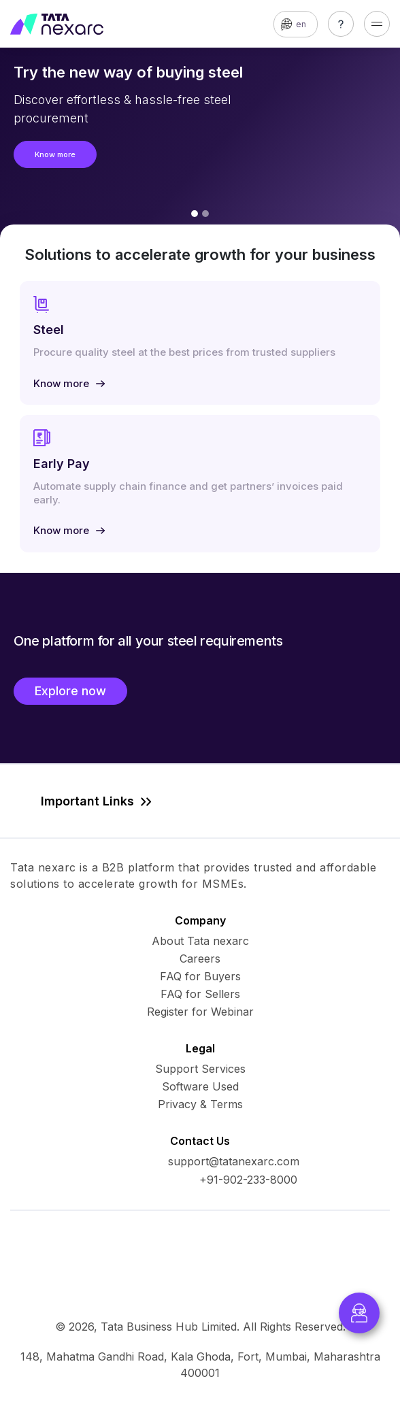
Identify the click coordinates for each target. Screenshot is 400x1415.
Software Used (200, 1086)
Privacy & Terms (200, 1104)
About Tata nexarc (200, 941)
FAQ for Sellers (200, 994)
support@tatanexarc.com (233, 1161)
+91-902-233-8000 (248, 1179)
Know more (55, 154)
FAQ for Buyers (200, 976)
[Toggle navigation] (377, 24)
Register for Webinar (200, 1011)
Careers (200, 958)
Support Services (200, 1069)
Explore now (70, 691)
